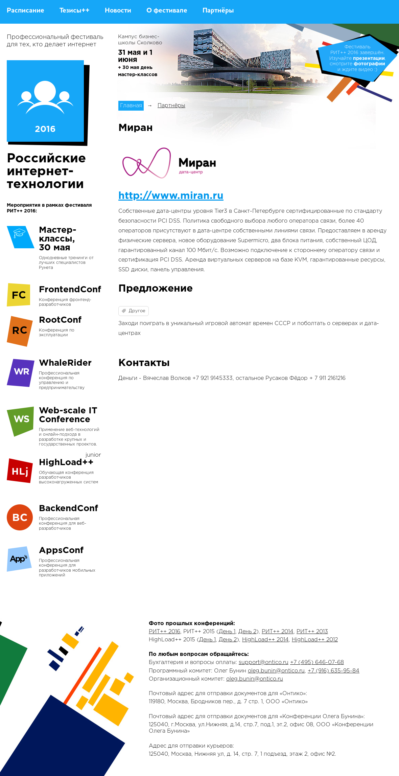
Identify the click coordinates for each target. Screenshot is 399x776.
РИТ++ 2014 (278, 631)
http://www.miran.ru (171, 196)
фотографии (369, 64)
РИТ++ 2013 (312, 631)
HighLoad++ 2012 (315, 639)
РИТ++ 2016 (164, 631)
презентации (369, 58)
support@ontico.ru (263, 662)
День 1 (227, 631)
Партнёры (218, 10)
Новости (118, 10)
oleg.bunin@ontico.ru (276, 671)
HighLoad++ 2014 (265, 639)
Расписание (25, 10)
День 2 (247, 631)
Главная (131, 105)
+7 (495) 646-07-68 (317, 662)
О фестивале (166, 10)
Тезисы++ (75, 10)
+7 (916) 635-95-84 (333, 671)
